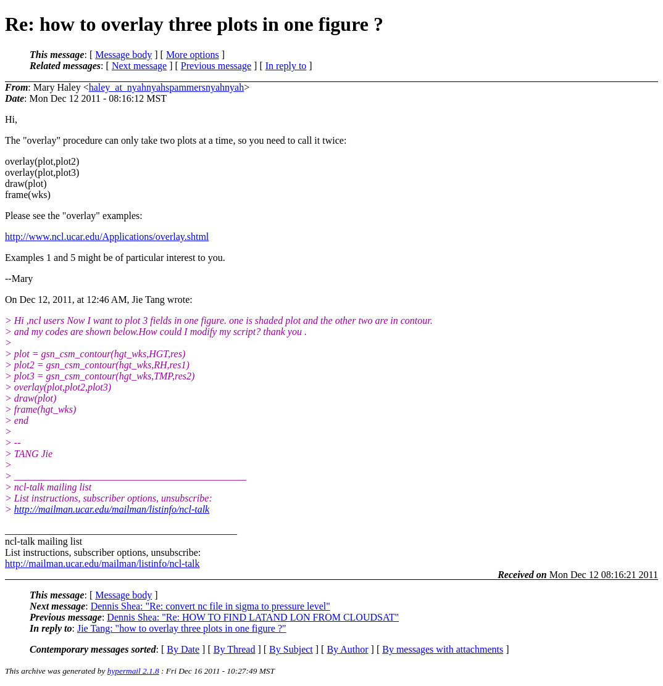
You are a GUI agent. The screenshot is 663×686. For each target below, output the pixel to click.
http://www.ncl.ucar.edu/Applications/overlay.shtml (107, 236)
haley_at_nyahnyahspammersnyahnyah (166, 87)
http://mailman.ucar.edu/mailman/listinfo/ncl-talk (111, 509)
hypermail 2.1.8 (133, 671)
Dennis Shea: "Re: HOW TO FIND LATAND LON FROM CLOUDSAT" (253, 617)
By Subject (291, 649)
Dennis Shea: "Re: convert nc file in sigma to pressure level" (210, 606)
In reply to (286, 65)
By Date (183, 649)
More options (192, 54)
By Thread (235, 649)
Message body (123, 54)
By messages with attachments (442, 649)
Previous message (216, 65)
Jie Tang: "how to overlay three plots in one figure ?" (181, 628)
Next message (139, 65)
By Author (347, 649)
